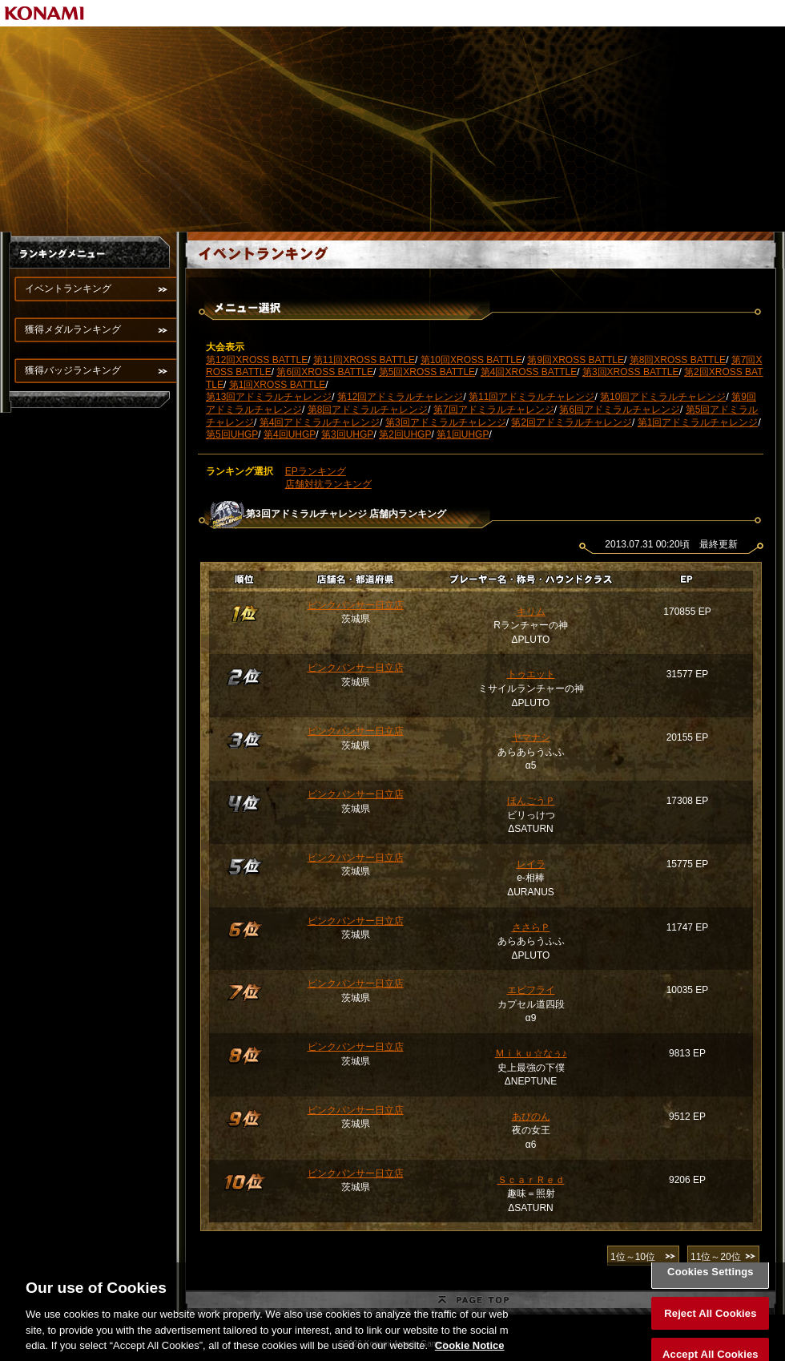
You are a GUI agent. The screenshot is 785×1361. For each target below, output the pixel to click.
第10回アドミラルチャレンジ (663, 396)
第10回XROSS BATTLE (471, 359)
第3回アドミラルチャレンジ (445, 422)
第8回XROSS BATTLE (678, 359)
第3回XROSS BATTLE (630, 372)
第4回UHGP (290, 434)
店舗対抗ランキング (328, 484)
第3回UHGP (347, 434)
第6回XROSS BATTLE (324, 372)
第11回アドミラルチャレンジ (531, 396)
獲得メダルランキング (73, 329)
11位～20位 (715, 1256)
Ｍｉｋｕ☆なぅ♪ (531, 1053)
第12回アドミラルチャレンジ (400, 396)
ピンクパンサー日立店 (356, 605)
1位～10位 (632, 1256)
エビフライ (531, 990)
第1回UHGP (463, 434)
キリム (531, 611)
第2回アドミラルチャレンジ (571, 422)
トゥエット (531, 674)
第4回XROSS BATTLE (529, 372)
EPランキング (315, 471)
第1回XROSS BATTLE (277, 384)
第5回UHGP (232, 434)
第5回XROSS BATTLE (427, 372)
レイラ (531, 864)
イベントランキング (68, 288)
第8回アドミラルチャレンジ (368, 409)
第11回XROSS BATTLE (364, 359)
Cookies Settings (710, 1285)
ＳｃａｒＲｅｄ (531, 1179)
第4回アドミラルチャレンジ (320, 422)
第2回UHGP (405, 434)
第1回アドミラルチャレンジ (698, 422)
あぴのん (531, 1116)
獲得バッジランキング (73, 370)
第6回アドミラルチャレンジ (619, 409)
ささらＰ (531, 927)
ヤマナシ (531, 737)
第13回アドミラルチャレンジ (269, 396)
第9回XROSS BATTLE (575, 359)
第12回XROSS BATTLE (257, 359)
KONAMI (45, 13)
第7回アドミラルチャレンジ (493, 409)
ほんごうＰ (531, 800)
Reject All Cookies (710, 1327)
